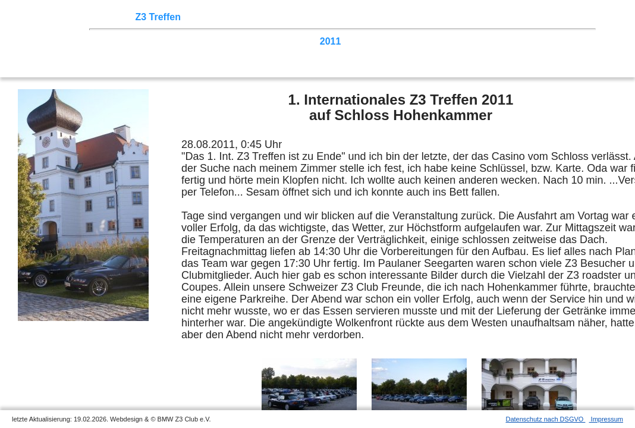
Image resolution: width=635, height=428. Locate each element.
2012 (303, 41)
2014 (249, 41)
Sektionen (322, 17)
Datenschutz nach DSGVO (546, 419)
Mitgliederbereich (533, 17)
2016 (195, 41)
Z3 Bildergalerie (421, 17)
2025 (113, 41)
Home (116, 17)
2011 (330, 41)
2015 (221, 41)
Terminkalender (259, 17)
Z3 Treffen (157, 17)
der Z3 (365, 17)
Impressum (606, 419)
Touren (202, 17)
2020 (141, 41)
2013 (276, 41)
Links (475, 17)
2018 (167, 41)
